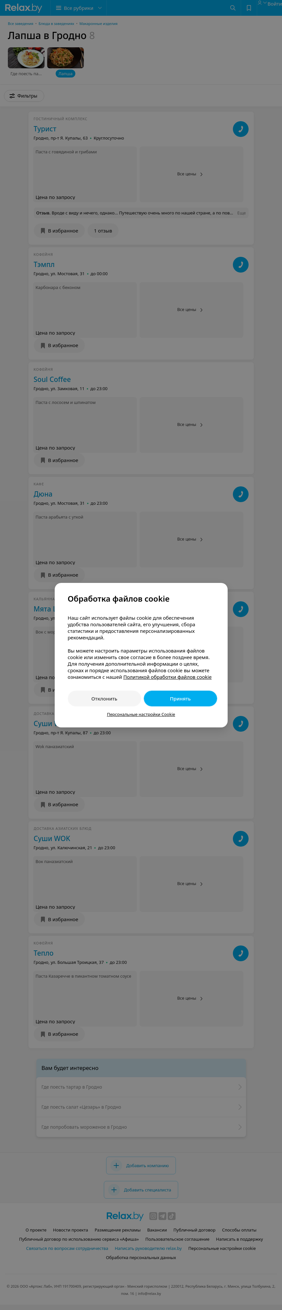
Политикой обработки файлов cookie (167, 677)
